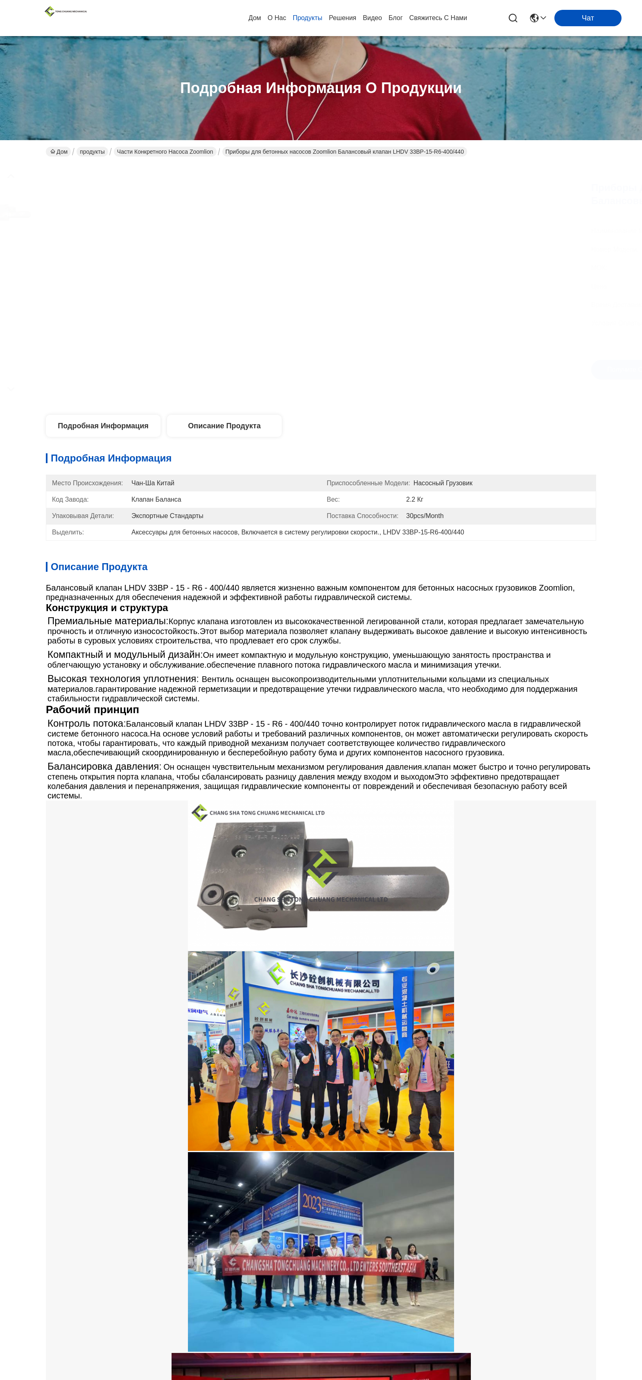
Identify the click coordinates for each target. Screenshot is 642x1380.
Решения (342, 17)
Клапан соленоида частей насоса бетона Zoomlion (373, 817)
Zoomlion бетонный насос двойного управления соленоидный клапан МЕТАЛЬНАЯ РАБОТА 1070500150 (246, 1056)
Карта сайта (151, 1313)
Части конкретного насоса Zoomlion (165, 151)
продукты (307, 17)
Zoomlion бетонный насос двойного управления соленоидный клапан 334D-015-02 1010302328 (96, 1056)
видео (372, 17)
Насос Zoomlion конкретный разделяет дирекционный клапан (154, 835)
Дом (255, 17)
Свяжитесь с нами (438, 17)
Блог (396, 17)
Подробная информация (103, 426)
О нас (277, 17)
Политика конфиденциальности (88, 1313)
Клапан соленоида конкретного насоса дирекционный (178, 817)
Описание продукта (224, 426)
